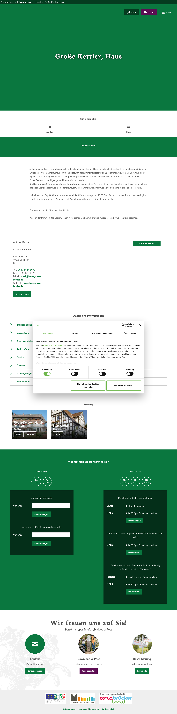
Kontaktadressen (35, 671)
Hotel (18, 434)
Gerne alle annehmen (123, 385)
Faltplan (111, 576)
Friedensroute (24, 2)
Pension (30, 434)
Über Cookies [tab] (130, 333)
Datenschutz (94, 709)
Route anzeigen (41, 514)
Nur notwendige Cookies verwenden (88, 385)
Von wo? (17, 505)
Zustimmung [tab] (47, 333)
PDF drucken (133, 552)
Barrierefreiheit (108, 709)
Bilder (110, 505)
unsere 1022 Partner (52, 345)
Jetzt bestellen (88, 671)
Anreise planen (22, 294)
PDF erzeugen (134, 520)
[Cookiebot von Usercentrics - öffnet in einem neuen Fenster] (123, 325)
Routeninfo (142, 671)
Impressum (82, 709)
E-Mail (110, 512)
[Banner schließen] (140, 325)
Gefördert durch (69, 709)
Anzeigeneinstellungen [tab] (102, 333)
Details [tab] (75, 333)
